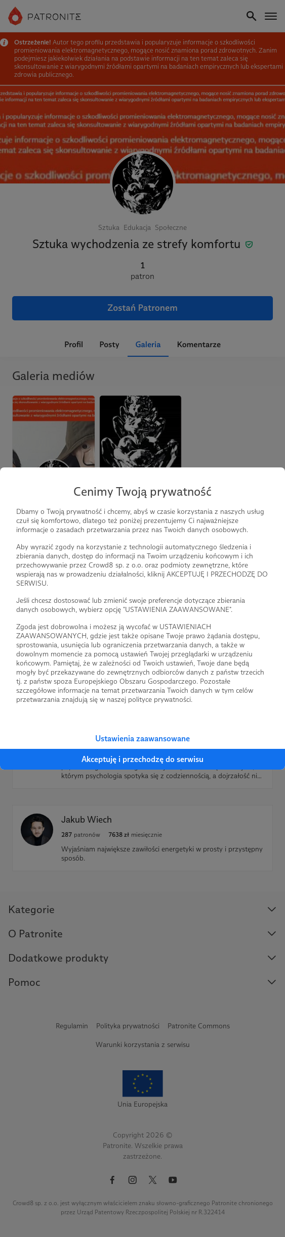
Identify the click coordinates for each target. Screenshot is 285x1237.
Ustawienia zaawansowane (142, 738)
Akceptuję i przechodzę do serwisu (142, 759)
